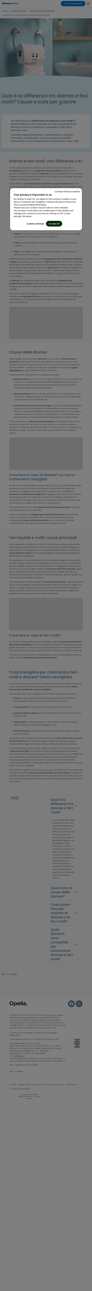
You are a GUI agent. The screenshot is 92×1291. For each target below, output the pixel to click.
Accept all (54, 223)
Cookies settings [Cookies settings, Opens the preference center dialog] (35, 223)
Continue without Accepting (67, 191)
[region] (46, 209)
